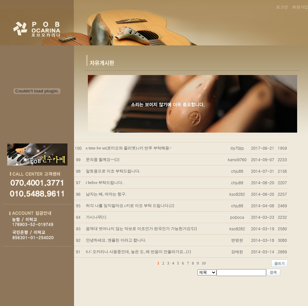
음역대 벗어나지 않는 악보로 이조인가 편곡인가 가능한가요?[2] (141, 228)
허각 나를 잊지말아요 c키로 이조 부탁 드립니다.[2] (130, 205)
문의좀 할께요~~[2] (102, 159)
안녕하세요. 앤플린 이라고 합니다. (116, 240)
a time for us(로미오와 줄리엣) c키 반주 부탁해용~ (128, 148)
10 (204, 263)
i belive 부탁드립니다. (104, 182)
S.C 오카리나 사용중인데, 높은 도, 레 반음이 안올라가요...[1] (138, 251)
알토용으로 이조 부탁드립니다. (113, 171)
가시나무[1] (96, 217)
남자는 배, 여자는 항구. (106, 194)
